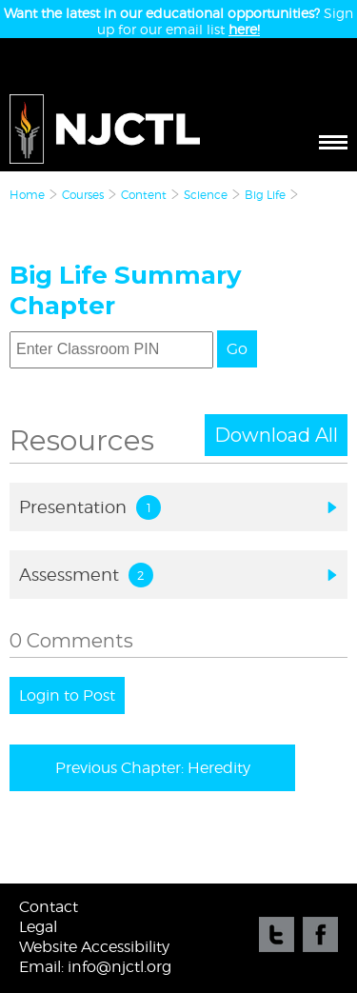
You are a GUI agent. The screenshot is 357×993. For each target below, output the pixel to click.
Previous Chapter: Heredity (152, 768)
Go (237, 349)
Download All (276, 435)
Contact (48, 907)
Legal (38, 927)
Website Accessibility (94, 947)
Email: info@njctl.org (95, 967)
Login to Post (67, 695)
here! (244, 29)
